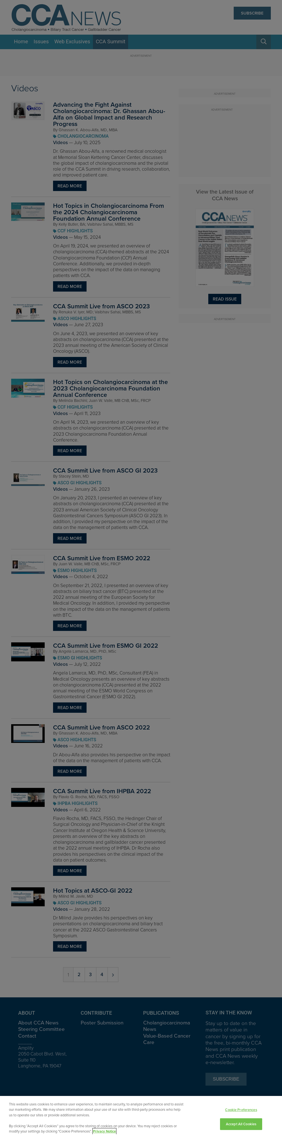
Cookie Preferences (241, 1110)
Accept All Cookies (241, 1124)
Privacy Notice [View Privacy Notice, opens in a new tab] (104, 1131)
